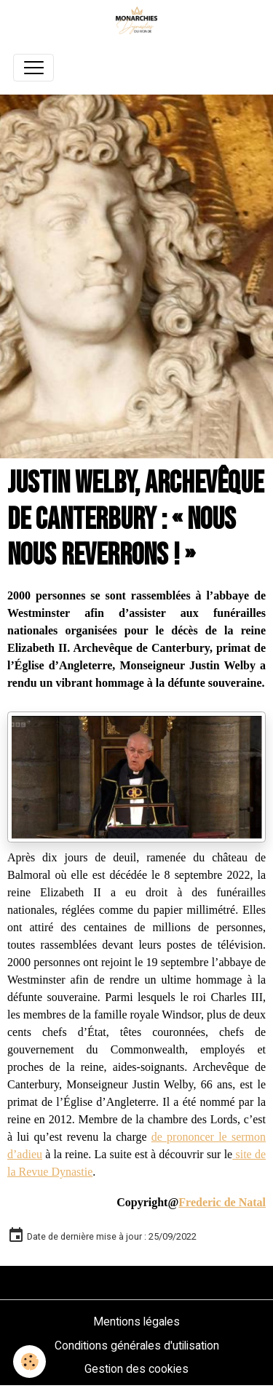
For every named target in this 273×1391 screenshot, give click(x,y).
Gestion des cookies (136, 1369)
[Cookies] (29, 1361)
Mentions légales (136, 1321)
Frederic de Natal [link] (222, 1202)
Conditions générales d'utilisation (137, 1345)
